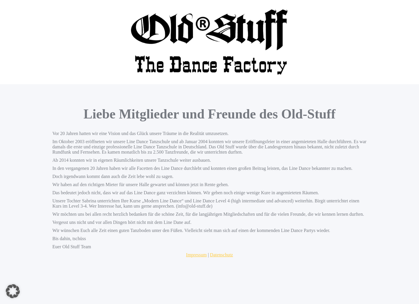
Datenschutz (221, 254)
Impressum (196, 254)
